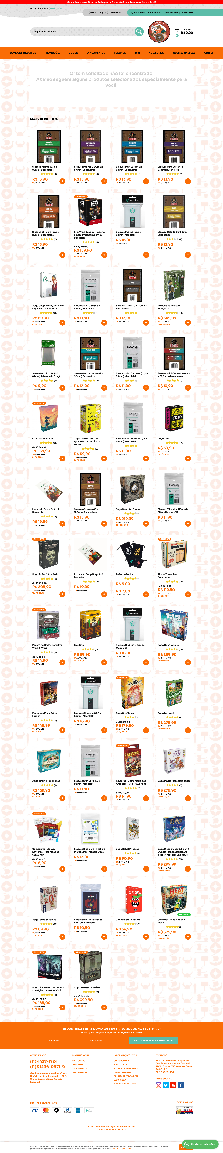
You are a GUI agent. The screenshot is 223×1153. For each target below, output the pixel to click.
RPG (137, 52)
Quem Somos (138, 12)
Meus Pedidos (154, 12)
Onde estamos (79, 1068)
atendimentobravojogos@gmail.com (48, 1073)
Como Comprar (122, 1061)
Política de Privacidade (126, 1076)
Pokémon (120, 52)
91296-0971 (115, 12)
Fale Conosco (171, 12)
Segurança (120, 1080)
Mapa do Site (120, 1064)
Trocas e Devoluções (125, 1084)
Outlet (208, 52)
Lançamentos (96, 52)
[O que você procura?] (139, 31)
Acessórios (156, 52)
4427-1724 (94, 12)
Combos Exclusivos (23, 52)
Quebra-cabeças (184, 52)
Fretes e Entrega (122, 1072)
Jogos (73, 52)
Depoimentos (79, 1064)
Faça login (56, 9)
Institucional (80, 1055)
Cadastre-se (187, 12)
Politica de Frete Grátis (126, 1068)
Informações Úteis (125, 1055)
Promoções (52, 52)
